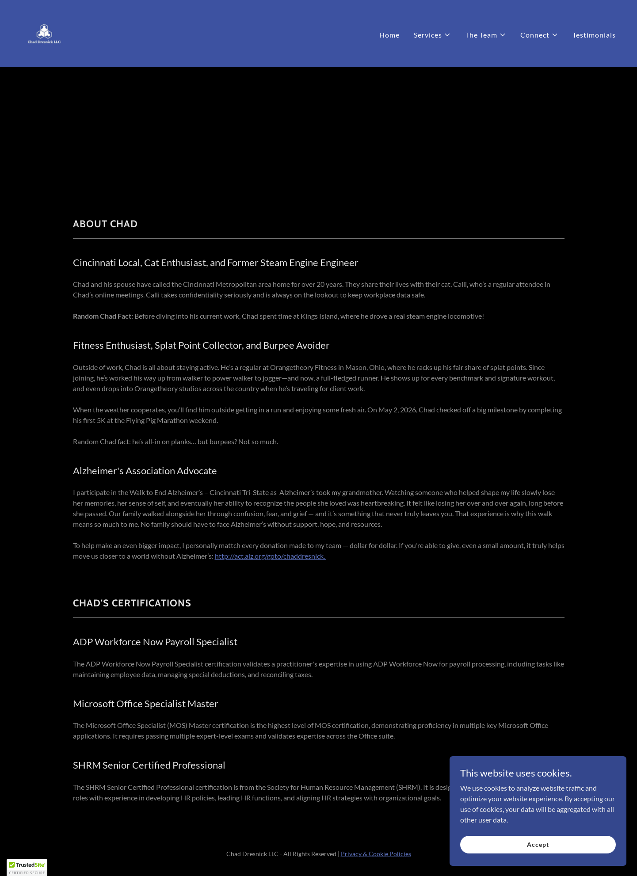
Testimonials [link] (594, 34)
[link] (44, 32)
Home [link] (389, 34)
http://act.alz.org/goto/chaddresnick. (270, 556)
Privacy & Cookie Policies (376, 853)
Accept (538, 844)
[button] (432, 35)
